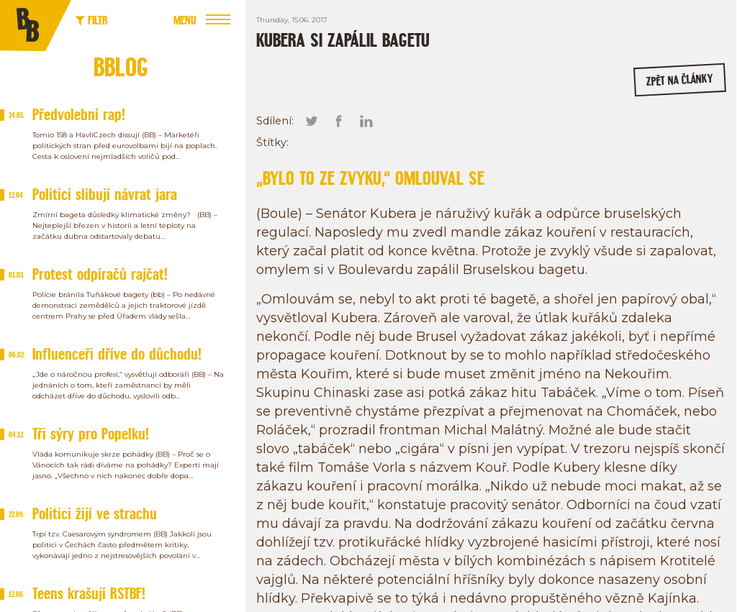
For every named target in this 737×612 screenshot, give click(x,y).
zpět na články (679, 80)
